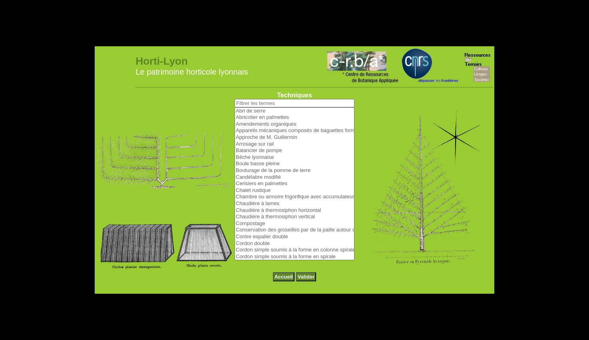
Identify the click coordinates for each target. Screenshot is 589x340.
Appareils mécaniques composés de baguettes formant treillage (294, 104)
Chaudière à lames (294, 177)
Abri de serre (294, 84)
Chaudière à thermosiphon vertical (294, 190)
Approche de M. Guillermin (294, 111)
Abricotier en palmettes (294, 91)
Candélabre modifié (294, 151)
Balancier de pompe (294, 124)
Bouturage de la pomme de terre (294, 144)
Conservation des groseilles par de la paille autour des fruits (294, 203)
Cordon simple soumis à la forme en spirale (294, 230)
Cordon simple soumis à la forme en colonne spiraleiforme (294, 223)
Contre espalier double (294, 210)
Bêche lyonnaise (294, 131)
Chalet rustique (294, 164)
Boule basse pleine (294, 137)
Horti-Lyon (161, 35)
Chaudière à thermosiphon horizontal (294, 184)
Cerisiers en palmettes (294, 157)
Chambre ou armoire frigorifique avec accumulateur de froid (294, 170)
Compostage (294, 197)
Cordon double (294, 217)
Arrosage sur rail (294, 118)
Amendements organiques (294, 98)
